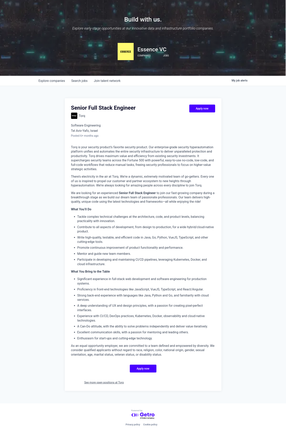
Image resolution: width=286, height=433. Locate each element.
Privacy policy (132, 424)
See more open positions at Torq (104, 382)
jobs (79, 81)
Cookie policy (150, 424)
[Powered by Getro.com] (143, 414)
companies (52, 81)
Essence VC (151, 49)
